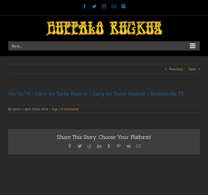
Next (192, 69)
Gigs (54, 109)
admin (16, 109)
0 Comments (70, 109)
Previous (176, 69)
